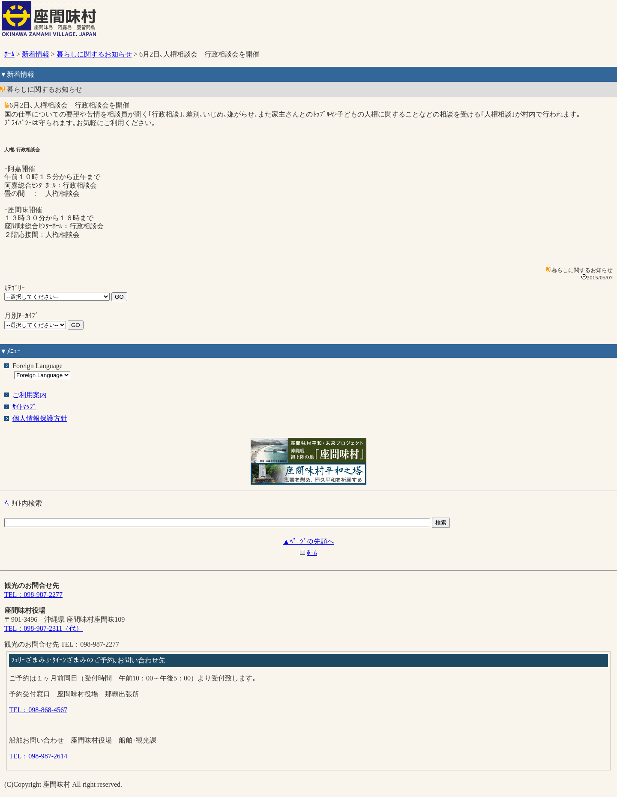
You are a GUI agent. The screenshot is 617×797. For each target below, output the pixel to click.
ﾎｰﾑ (9, 54)
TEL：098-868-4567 (38, 709)
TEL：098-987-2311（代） (43, 628)
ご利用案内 (29, 394)
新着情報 (35, 54)
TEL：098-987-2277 (33, 594)
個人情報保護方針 (39, 418)
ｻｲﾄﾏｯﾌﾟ (24, 406)
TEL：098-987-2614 (38, 756)
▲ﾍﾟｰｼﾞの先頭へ (308, 541)
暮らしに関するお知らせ (94, 54)
